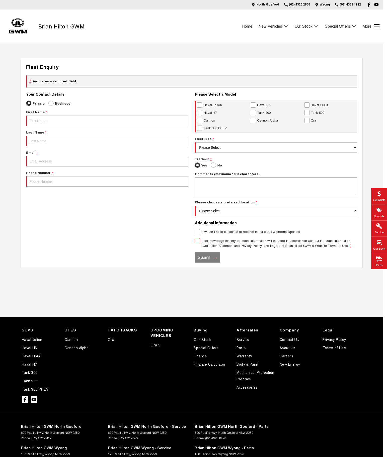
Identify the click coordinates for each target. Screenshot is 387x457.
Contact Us (289, 339)
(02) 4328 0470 (215, 438)
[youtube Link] (376, 4)
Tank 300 (30, 372)
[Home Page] (18, 26)
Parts (241, 347)
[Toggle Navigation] (371, 26)
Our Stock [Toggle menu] (307, 26)
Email (107, 158)
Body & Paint (247, 364)
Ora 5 (155, 344)
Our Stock (202, 339)
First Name (107, 118)
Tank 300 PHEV (35, 389)
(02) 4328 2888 (41, 438)
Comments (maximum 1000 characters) (276, 183)
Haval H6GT (32, 355)
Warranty (244, 355)
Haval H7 (29, 364)
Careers (287, 355)
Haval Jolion (32, 339)
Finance (200, 355)
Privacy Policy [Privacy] (251, 245)
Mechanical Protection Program (255, 375)
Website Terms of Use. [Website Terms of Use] (332, 245)
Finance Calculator (210, 364)
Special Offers (206, 347)
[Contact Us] (265, 4)
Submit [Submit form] (204, 257)
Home (247, 26)
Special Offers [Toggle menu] (340, 26)
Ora (111, 339)
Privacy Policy (334, 339)
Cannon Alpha (76, 347)
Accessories (247, 387)
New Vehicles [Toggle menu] (273, 26)
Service (242, 339)
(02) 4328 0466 (128, 438)
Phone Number (107, 178)
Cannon (71, 339)
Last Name (107, 138)
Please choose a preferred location (276, 208)
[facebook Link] (369, 4)
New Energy (290, 364)
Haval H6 (29, 347)
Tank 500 (30, 380)
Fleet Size (276, 144)
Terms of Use (334, 347)
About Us (288, 347)
